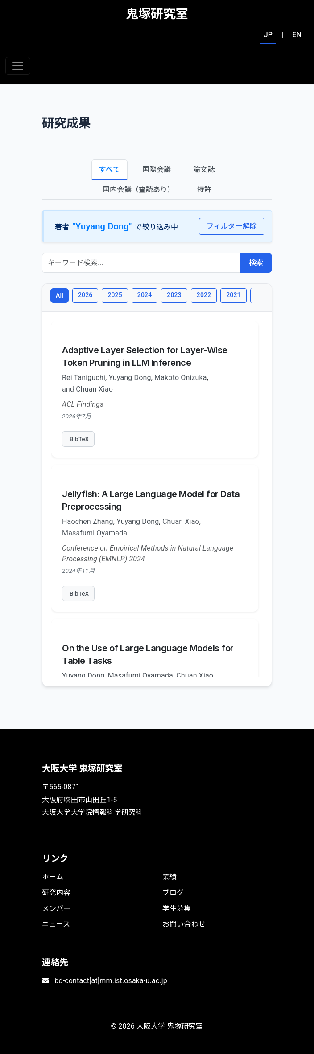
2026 (85, 294)
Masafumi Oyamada (94, 533)
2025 (114, 294)
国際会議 (156, 169)
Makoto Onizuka (180, 377)
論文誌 (204, 169)
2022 (204, 294)
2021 (233, 294)
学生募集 (176, 908)
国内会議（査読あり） (139, 189)
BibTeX (79, 438)
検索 (256, 262)
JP (268, 34)
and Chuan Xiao (87, 389)
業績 (169, 877)
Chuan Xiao (180, 521)
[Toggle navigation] (17, 66)
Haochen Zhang (87, 521)
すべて (109, 169)
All (59, 295)
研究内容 (56, 892)
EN (297, 34)
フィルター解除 (232, 226)
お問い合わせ (184, 924)
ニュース (56, 924)
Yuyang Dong (129, 377)
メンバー (56, 908)
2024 (144, 294)
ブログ (173, 892)
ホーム (52, 877)
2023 (174, 294)
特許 (204, 189)
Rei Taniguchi (83, 377)
